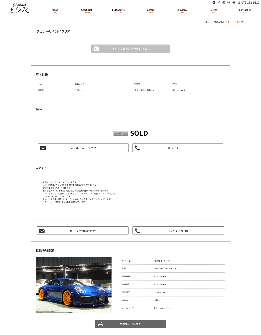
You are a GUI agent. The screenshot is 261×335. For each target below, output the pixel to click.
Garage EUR (19, 8)
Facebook (218, 2)
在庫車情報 (219, 21)
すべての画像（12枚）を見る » (130, 49)
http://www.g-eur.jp (163, 308)
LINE (223, 2)
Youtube (233, 2)
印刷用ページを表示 (130, 324)
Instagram (228, 2)
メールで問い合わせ (83, 148)
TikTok (213, 2)
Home (208, 21)
